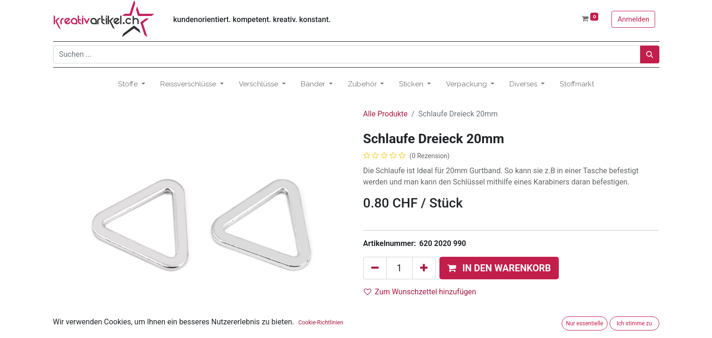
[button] (499, 268)
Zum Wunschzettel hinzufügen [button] (420, 291)
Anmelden (633, 19)
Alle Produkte (385, 113)
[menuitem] (577, 84)
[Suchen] (649, 54)
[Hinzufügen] (424, 268)
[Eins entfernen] (375, 268)
